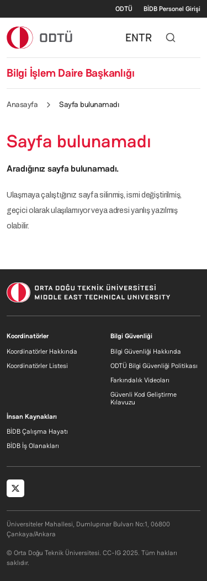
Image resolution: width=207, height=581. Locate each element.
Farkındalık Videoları (139, 380)
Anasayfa (22, 104)
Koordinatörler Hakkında (42, 351)
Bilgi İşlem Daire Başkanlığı (70, 72)
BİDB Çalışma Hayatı (37, 431)
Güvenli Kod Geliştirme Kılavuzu (143, 398)
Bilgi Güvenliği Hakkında (145, 351)
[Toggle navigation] (194, 37)
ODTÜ (123, 8)
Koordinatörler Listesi (37, 365)
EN (132, 37)
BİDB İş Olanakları (33, 445)
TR (145, 37)
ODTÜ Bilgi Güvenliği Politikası (154, 365)
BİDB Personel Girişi (172, 8)
